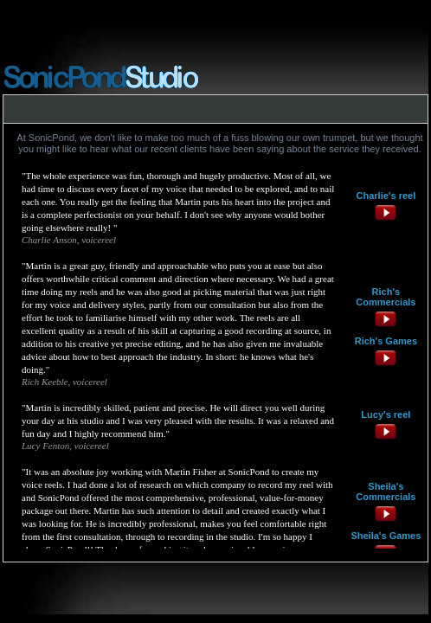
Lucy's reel (385, 414)
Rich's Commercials (385, 296)
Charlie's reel (386, 195)
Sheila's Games (386, 535)
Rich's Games (386, 341)
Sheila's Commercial (383, 491)
